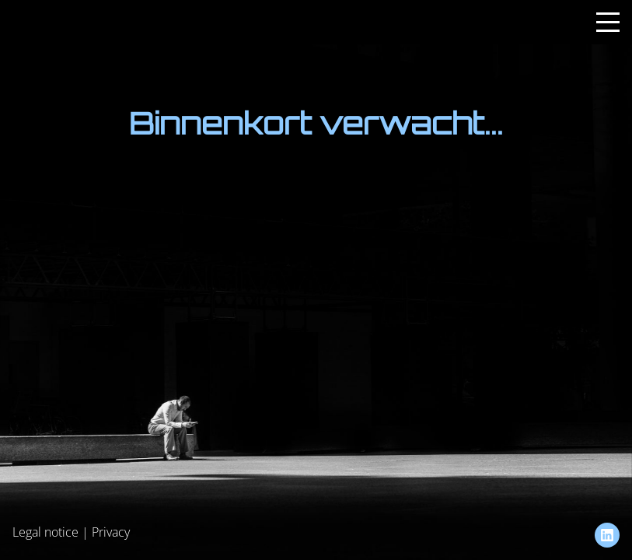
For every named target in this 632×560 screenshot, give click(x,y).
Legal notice (45, 532)
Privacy (111, 532)
